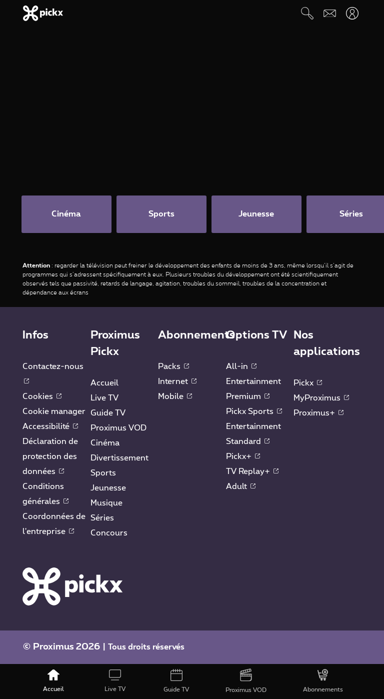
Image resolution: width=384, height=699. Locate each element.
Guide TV (108, 413)
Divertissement (119, 458)
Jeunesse (108, 488)
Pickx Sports (254, 412)
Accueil (104, 383)
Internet (177, 382)
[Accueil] (53, 681)
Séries (102, 518)
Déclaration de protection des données (50, 457)
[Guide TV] (177, 681)
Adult (241, 486)
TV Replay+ (252, 472)
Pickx (308, 383)
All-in (241, 366)
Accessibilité (50, 426)
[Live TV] (115, 681)
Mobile (175, 396)
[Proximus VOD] (246, 681)
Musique (106, 503)
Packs (173, 366)
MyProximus (321, 398)
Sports (103, 473)
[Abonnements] (323, 681)
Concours (109, 533)
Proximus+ (319, 413)
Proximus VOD (118, 428)
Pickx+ (243, 456)
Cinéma (105, 443)
